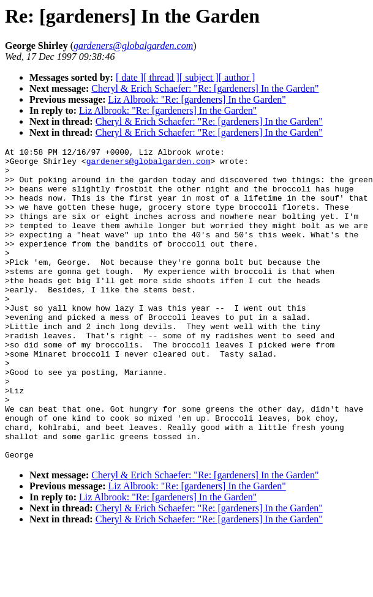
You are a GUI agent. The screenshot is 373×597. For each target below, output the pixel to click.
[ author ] (237, 77)
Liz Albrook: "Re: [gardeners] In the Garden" (197, 99)
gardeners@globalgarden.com (148, 164)
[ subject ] (199, 77)
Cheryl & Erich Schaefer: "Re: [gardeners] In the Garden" (204, 88)
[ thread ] (161, 77)
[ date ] (129, 77)
